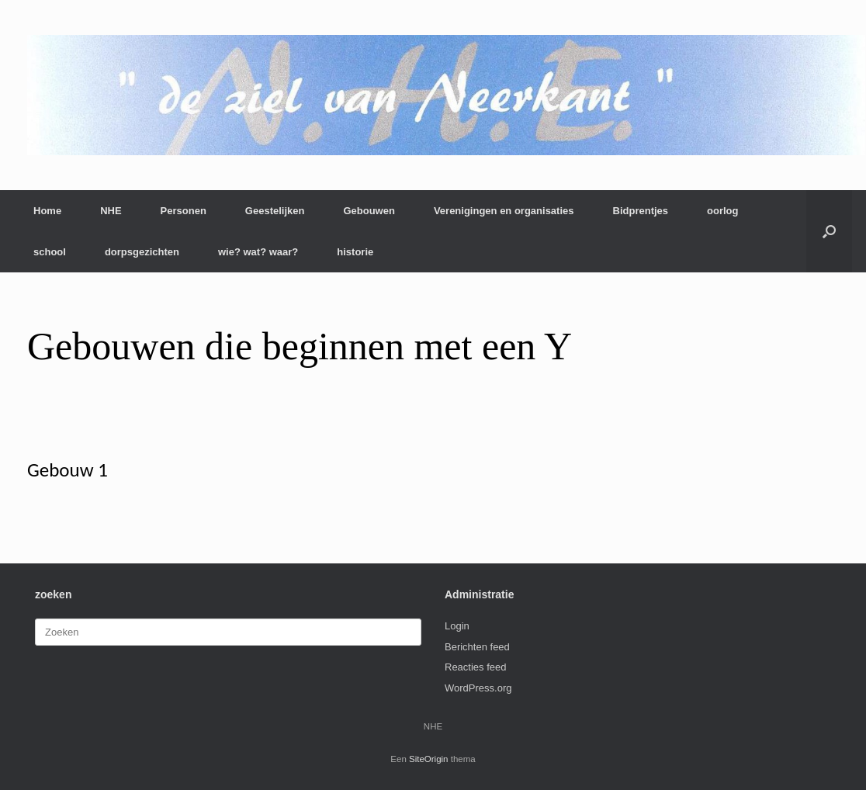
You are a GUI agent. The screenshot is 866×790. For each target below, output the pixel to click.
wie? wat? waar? (258, 252)
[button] (829, 231)
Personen (183, 211)
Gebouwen (368, 211)
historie (355, 252)
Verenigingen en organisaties (504, 211)
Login (457, 626)
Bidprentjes (641, 211)
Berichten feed (477, 647)
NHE (110, 211)
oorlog (722, 211)
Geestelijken (275, 211)
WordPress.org (478, 688)
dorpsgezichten (142, 252)
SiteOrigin (429, 759)
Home (47, 211)
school (49, 252)
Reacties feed (476, 667)
